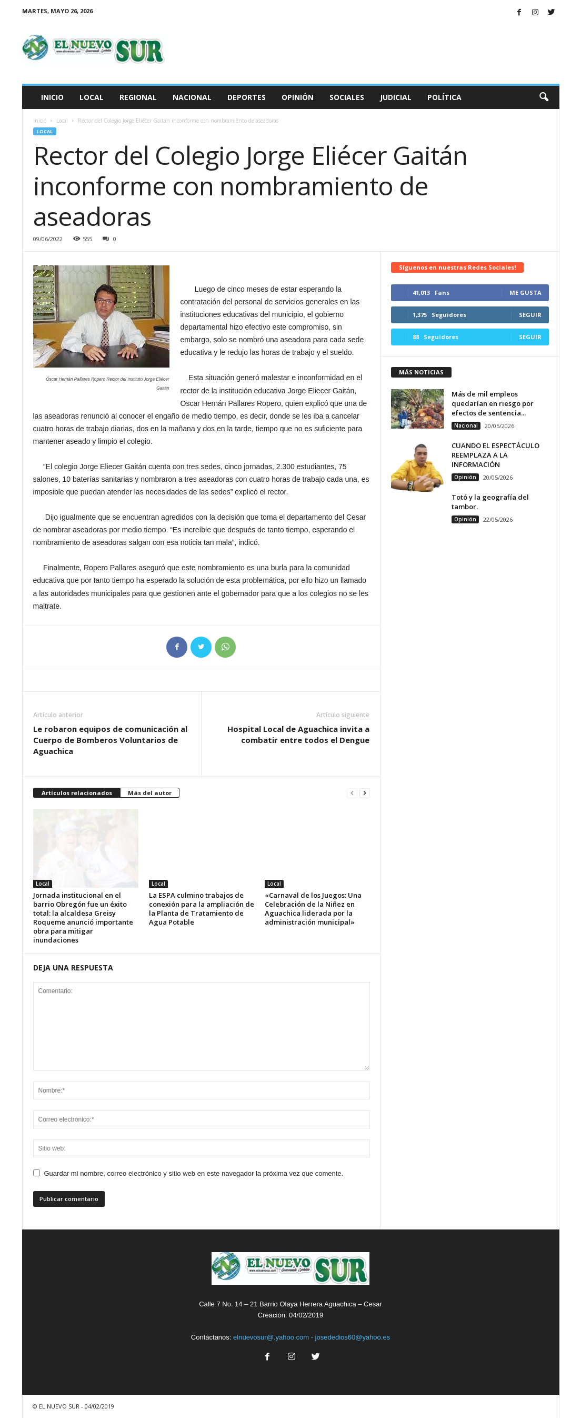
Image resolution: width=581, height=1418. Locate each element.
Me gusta (525, 292)
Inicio (52, 97)
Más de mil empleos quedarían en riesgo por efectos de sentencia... (493, 403)
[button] (543, 97)
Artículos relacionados (77, 793)
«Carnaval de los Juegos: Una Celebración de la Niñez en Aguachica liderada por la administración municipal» (313, 908)
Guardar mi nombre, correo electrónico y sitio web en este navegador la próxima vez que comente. (194, 1173)
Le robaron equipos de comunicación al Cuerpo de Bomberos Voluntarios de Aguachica (110, 739)
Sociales (346, 97)
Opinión (298, 97)
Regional (138, 97)
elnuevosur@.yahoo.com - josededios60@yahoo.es (311, 1337)
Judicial (396, 97)
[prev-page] (352, 793)
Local (91, 97)
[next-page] (364, 793)
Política (444, 97)
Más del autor (150, 793)
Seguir (530, 315)
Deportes (246, 97)
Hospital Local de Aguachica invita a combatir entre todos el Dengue (298, 734)
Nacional (192, 97)
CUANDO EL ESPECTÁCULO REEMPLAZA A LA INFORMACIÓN (495, 455)
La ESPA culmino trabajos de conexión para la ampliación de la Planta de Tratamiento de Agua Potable (201, 908)
